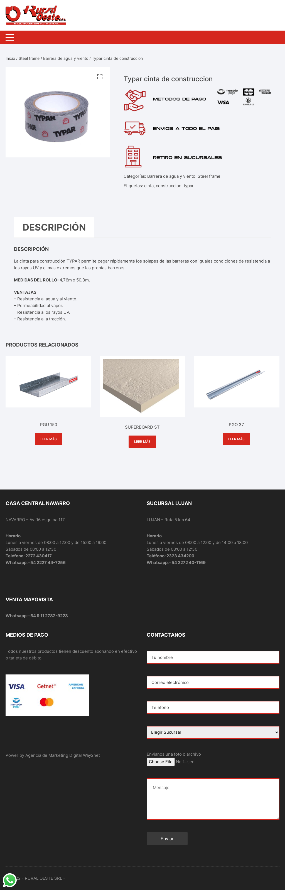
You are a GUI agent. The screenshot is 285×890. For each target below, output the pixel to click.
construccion (168, 185)
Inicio (10, 58)
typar (189, 185)
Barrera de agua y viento (65, 58)
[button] (100, 77)
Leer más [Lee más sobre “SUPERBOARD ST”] (142, 441)
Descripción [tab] (54, 227)
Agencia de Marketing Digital (53, 755)
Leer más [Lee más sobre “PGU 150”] (48, 439)
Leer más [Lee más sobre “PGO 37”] (236, 439)
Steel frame (29, 58)
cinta (149, 185)
